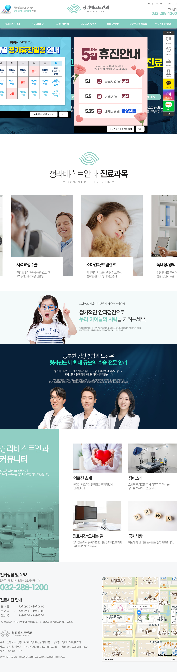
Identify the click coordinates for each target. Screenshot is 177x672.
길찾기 (173, 659)
